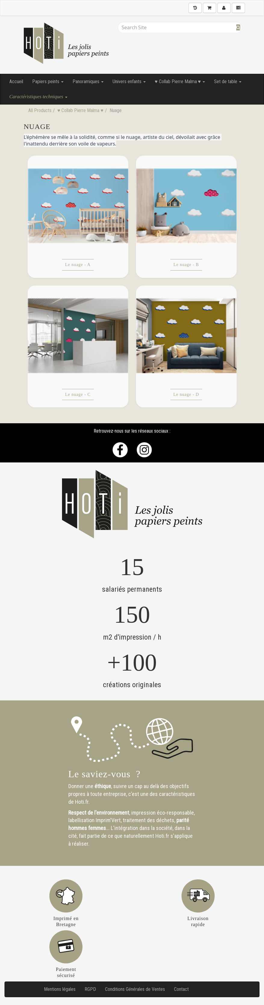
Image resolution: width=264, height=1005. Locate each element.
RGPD (90, 989)
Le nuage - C (78, 394)
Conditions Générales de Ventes (135, 989)
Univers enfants (129, 81)
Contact (181, 989)
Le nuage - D (186, 394)
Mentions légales (60, 989)
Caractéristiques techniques (38, 96)
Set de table (227, 81)
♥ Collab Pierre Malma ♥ (180, 81)
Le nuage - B (186, 264)
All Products (39, 110)
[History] (195, 8)
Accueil (16, 81)
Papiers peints (48, 81)
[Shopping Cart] (209, 8)
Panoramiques (88, 81)
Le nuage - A (78, 264)
